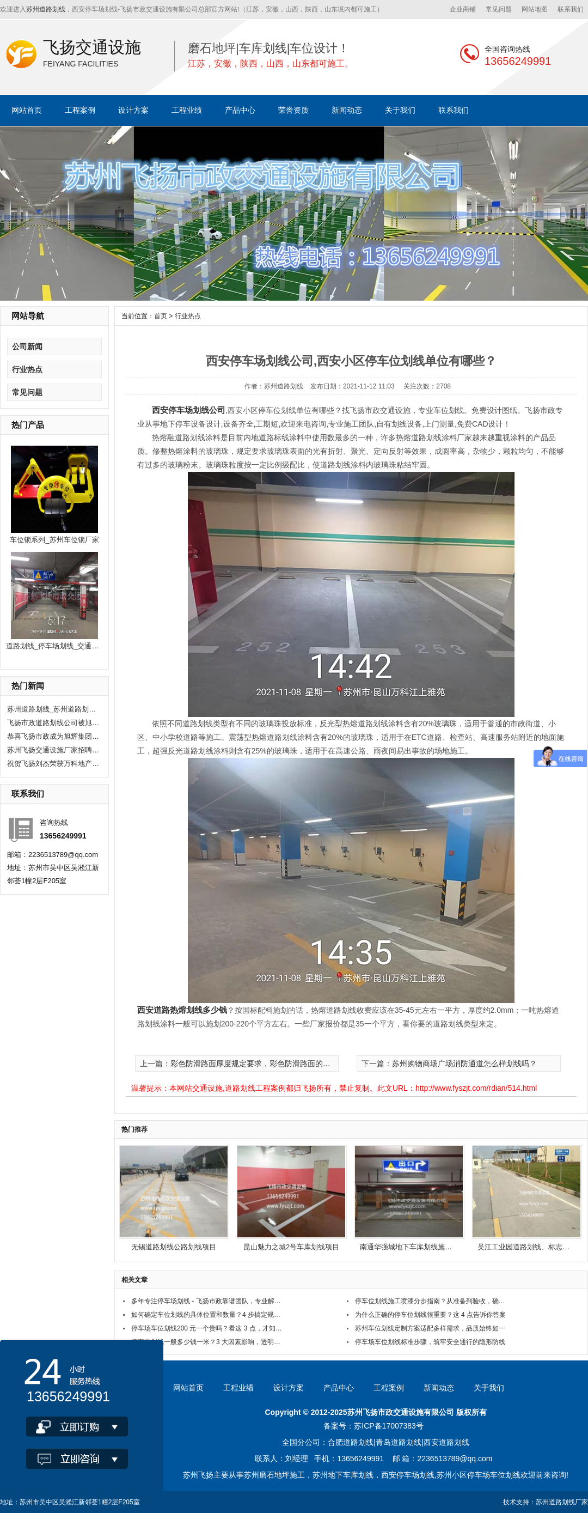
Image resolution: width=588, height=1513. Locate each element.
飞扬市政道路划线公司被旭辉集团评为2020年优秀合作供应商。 (53, 723)
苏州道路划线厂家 (562, 1502)
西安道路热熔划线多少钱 (182, 1009)
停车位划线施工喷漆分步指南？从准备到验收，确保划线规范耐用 (432, 1301)
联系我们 (571, 9)
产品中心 (240, 110)
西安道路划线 (446, 1442)
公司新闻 (27, 346)
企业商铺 (463, 9)
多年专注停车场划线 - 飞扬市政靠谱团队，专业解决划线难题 (208, 1301)
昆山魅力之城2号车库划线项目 (291, 1247)
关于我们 (400, 110)
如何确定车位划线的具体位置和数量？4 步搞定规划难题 (208, 1314)
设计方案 (133, 110)
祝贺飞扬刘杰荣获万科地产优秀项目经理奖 (53, 763)
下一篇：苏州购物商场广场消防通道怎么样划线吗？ (449, 1063)
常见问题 (499, 9)
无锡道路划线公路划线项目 (173, 1247)
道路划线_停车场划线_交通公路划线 (63, 646)
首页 (160, 316)
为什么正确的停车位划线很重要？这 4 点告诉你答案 (430, 1314)
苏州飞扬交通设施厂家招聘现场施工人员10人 (53, 750)
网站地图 (535, 9)
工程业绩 (186, 110)
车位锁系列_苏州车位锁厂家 (54, 540)
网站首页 (26, 110)
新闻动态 (347, 110)
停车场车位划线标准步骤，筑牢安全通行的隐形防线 (430, 1342)
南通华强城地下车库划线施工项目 (413, 1247)
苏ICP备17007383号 (389, 1425)
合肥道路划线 (350, 1442)
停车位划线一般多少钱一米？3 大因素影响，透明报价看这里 (208, 1342)
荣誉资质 (293, 110)
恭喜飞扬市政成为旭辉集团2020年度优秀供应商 (53, 736)
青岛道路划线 (398, 1442)
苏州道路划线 (45, 9)
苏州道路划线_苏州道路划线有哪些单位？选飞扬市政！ (53, 709)
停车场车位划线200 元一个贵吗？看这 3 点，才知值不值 (208, 1328)
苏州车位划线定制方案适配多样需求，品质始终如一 (430, 1328)
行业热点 (27, 369)
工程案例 (80, 110)
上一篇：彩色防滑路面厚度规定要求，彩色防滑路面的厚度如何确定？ (258, 1063)
